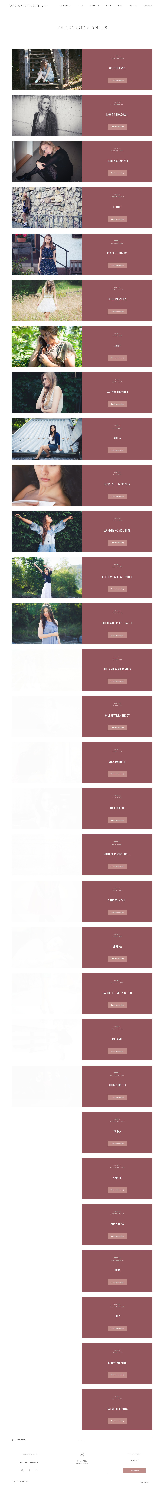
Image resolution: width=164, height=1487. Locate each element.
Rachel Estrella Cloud (117, 993)
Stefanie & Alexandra (117, 669)
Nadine (117, 1178)
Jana (117, 346)
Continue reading (117, 80)
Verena (117, 946)
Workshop (148, 6)
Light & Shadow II (117, 114)
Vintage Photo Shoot (117, 854)
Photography (65, 6)
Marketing (94, 6)
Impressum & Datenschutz (82, 1462)
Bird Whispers (117, 1363)
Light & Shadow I (117, 161)
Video (80, 6)
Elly (117, 1316)
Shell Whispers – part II (117, 577)
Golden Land (117, 68)
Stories (117, 56)
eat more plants (117, 1409)
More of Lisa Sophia (117, 484)
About (108, 6)
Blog (120, 6)
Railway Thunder (117, 392)
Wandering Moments (117, 530)
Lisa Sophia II (117, 762)
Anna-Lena (117, 1224)
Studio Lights (117, 1085)
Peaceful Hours (117, 253)
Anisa (117, 438)
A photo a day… (117, 900)
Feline (117, 207)
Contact (133, 6)
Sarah (117, 1131)
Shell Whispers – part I (117, 623)
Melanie (117, 1039)
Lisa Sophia (117, 808)
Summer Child (117, 299)
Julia (117, 1270)
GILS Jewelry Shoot (117, 715)
